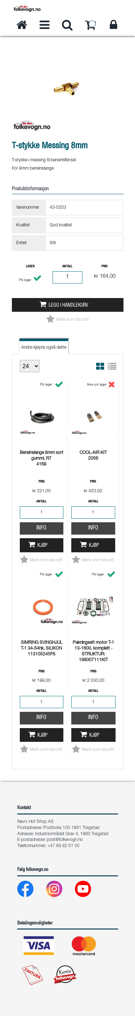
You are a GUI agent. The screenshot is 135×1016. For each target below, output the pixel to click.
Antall (67, 266)
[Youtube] (89, 891)
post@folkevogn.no (65, 840)
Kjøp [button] (42, 545)
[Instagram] (60, 891)
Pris (105, 266)
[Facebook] (31, 891)
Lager (30, 266)
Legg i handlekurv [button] (68, 305)
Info (41, 528)
